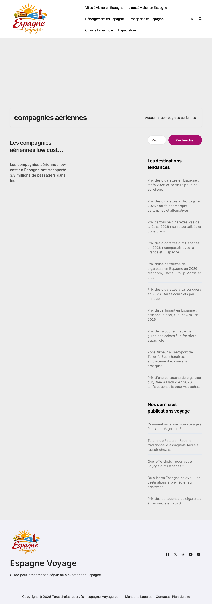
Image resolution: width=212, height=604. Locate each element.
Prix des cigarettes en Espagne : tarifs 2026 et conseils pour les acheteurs (173, 184)
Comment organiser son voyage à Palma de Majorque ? (175, 426)
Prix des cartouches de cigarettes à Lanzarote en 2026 (174, 501)
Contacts (163, 596)
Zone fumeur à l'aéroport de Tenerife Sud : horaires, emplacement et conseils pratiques (170, 359)
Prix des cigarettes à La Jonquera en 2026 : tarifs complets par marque (174, 294)
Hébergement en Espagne (104, 19)
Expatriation (127, 30)
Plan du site (181, 596)
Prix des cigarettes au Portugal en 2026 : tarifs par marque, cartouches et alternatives (175, 205)
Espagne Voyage (43, 563)
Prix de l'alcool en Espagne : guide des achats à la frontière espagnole (172, 335)
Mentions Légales (139, 596)
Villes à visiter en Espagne (104, 8)
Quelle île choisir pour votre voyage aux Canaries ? (170, 463)
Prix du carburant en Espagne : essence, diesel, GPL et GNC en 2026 (173, 314)
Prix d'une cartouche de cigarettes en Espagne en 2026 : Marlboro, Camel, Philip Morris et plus (174, 271)
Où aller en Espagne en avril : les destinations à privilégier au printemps (174, 482)
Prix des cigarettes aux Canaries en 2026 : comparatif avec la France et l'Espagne (173, 247)
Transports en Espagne (146, 19)
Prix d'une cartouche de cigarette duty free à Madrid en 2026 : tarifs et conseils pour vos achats (174, 382)
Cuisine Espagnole (99, 30)
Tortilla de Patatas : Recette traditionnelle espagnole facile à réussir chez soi (173, 445)
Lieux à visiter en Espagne (148, 8)
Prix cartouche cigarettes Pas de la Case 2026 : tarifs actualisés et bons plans (174, 226)
